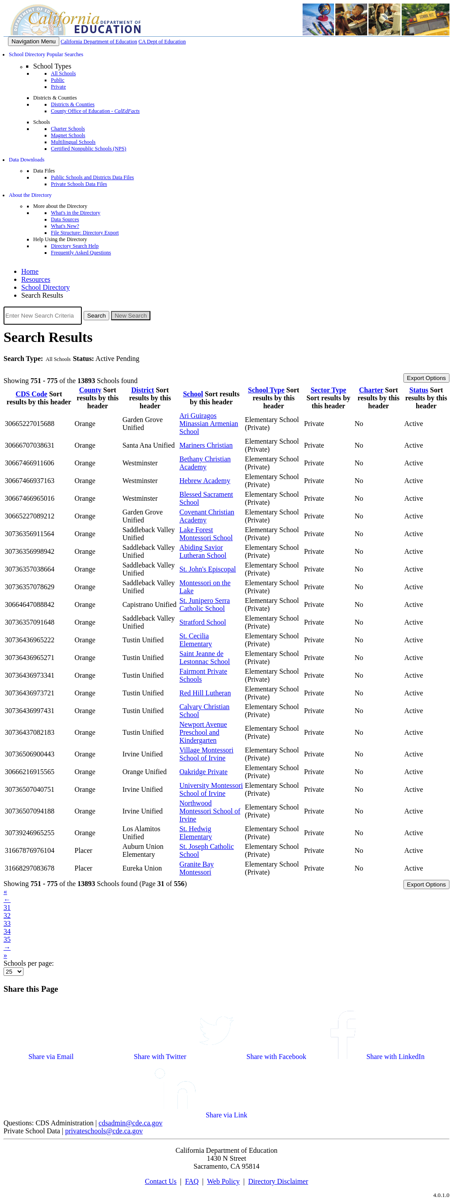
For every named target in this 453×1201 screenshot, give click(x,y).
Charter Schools (68, 129)
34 (7, 931)
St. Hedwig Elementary (196, 832)
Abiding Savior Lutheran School (203, 551)
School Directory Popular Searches (46, 54)
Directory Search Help (75, 246)
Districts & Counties (73, 104)
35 (7, 939)
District (142, 390)
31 (7, 907)
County (90, 390)
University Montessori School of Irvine (211, 789)
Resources (35, 279)
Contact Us (161, 1181)
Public (58, 80)
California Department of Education (99, 41)
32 (7, 915)
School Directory (45, 287)
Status (418, 390)
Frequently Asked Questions (81, 252)
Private (58, 87)
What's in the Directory (75, 213)
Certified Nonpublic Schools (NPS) (88, 149)
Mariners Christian (206, 445)
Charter (371, 390)
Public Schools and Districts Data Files (92, 177)
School (193, 394)
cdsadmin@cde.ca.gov (130, 1123)
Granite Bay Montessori (197, 868)
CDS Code (31, 394)
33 (7, 923)
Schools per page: (29, 963)
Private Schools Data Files (79, 184)
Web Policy (223, 1181)
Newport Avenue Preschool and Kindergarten (203, 732)
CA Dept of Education (162, 41)
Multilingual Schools (73, 142)
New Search (131, 315)
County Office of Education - (95, 111)
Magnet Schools (68, 135)
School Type (266, 390)
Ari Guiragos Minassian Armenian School (209, 423)
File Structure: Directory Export (85, 233)
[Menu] (33, 41)
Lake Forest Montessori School (206, 533)
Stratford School (203, 622)
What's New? (65, 226)
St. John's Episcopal (208, 569)
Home (29, 271)
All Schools (63, 73)
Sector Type (328, 390)
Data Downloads (26, 160)
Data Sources (65, 219)
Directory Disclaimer (278, 1181)
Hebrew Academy (205, 480)
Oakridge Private (204, 771)
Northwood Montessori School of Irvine (210, 811)
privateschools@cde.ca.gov (104, 1131)
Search (96, 315)
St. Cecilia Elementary (196, 640)
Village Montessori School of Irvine (207, 754)
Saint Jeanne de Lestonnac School (205, 657)
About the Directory (30, 195)
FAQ (192, 1181)
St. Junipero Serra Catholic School (205, 604)
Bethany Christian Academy (205, 463)
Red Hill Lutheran (205, 693)
